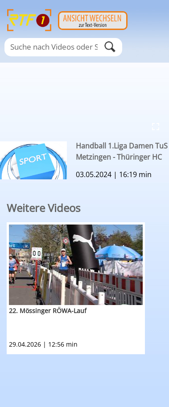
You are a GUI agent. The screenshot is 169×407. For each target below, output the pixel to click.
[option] (88, 288)
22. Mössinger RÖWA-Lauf (48, 310)
